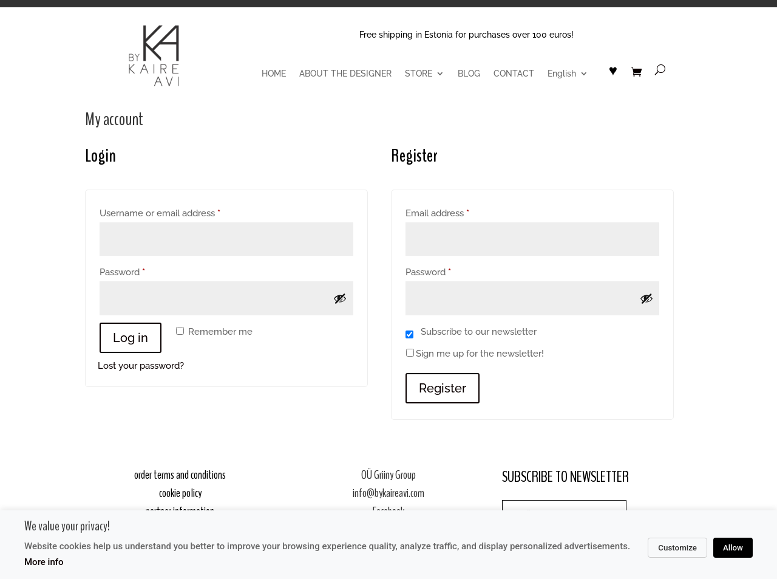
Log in (130, 338)
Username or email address (179, 211)
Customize (677, 547)
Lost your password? (141, 365)
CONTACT (514, 73)
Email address (456, 211)
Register (442, 388)
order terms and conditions (180, 475)
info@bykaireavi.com (388, 493)
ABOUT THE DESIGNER (345, 73)
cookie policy (180, 493)
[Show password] (340, 298)
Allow (733, 547)
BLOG (469, 73)
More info (44, 562)
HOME (274, 73)
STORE (418, 73)
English (562, 73)
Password (141, 270)
